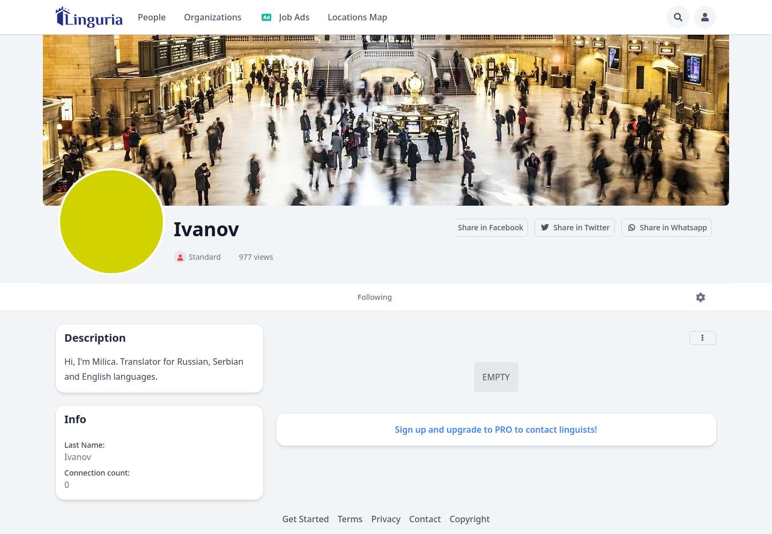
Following (374, 301)
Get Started (305, 519)
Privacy (385, 519)
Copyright (469, 519)
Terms (350, 519)
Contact (425, 519)
